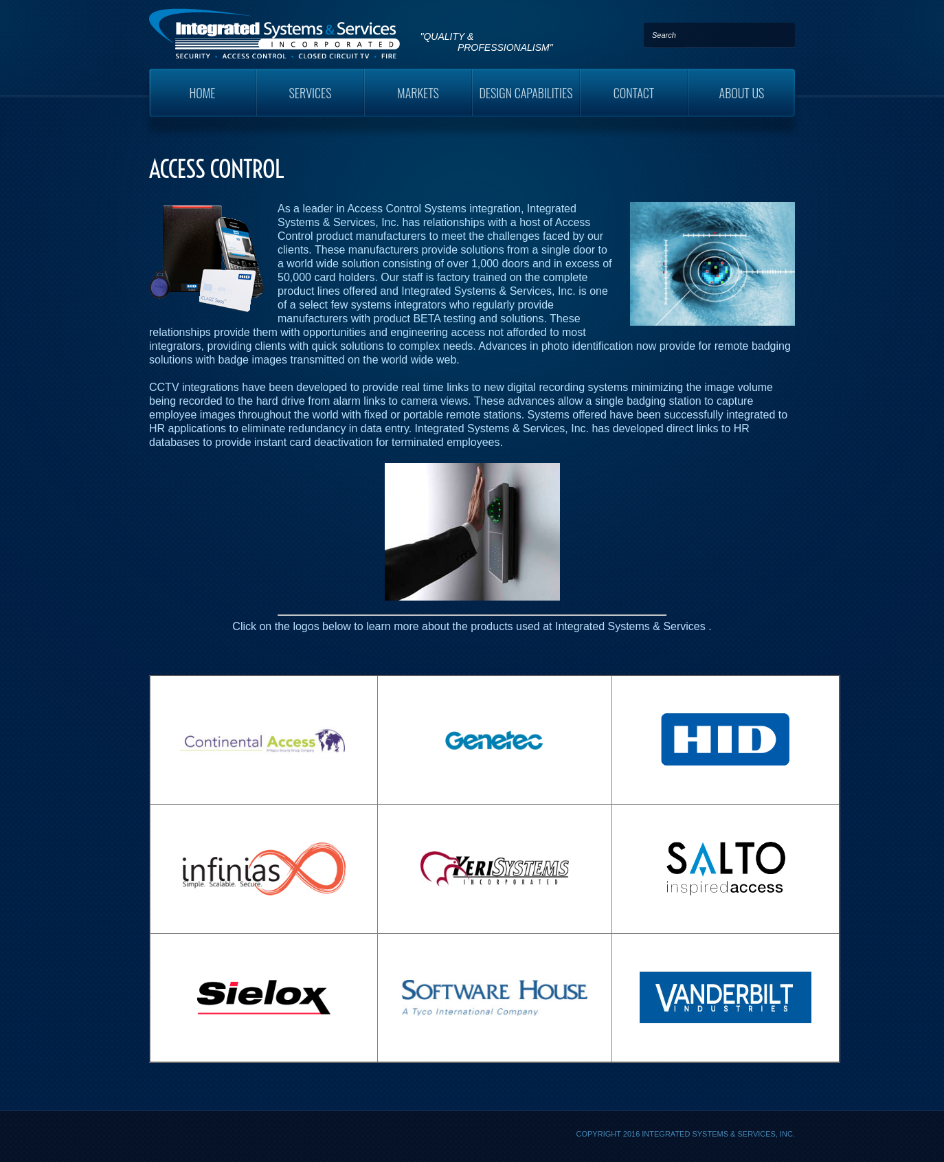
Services (310, 93)
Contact (634, 93)
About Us (742, 93)
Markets (418, 93)
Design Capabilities (525, 93)
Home (202, 93)
